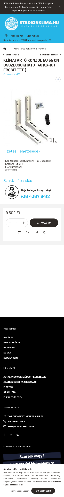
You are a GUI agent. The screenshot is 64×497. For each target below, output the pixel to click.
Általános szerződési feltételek (24, 376)
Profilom (9, 347)
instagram (10, 435)
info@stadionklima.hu (21, 426)
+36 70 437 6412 (6, 35)
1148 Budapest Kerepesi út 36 (36, 40)
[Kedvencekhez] (27, 232)
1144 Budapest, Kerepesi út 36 (25, 416)
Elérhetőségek (12, 397)
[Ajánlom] (36, 232)
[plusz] (23, 222)
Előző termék (11, 54)
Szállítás (9, 392)
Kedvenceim (10, 357)
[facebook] (58, 79)
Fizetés (8, 386)
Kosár (7, 352)
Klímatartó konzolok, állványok (30, 48)
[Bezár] (59, 7)
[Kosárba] (44, 222)
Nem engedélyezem (20, 491)
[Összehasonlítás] (19, 232)
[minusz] (10, 222)
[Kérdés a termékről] (44, 232)
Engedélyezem (43, 491)
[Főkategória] (4, 48)
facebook (4, 435)
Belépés (8, 337)
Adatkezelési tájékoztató (20, 381)
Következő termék (50, 54)
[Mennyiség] (16, 223)
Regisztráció (11, 342)
